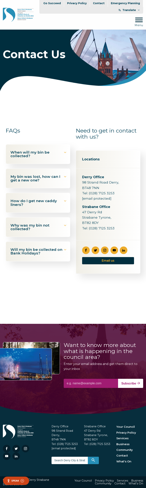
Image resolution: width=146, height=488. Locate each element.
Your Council (125, 426)
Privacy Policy (77, 3)
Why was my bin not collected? (38, 227)
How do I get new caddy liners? (38, 202)
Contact (99, 3)
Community (124, 450)
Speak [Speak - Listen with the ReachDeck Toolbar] (15, 481)
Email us (108, 260)
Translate (129, 10)
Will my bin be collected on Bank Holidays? (38, 251)
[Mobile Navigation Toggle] (139, 22)
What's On (123, 461)
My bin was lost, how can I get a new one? (38, 178)
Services (122, 438)
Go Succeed (52, 3)
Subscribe (130, 383)
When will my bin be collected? (38, 154)
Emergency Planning (125, 3)
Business (122, 444)
